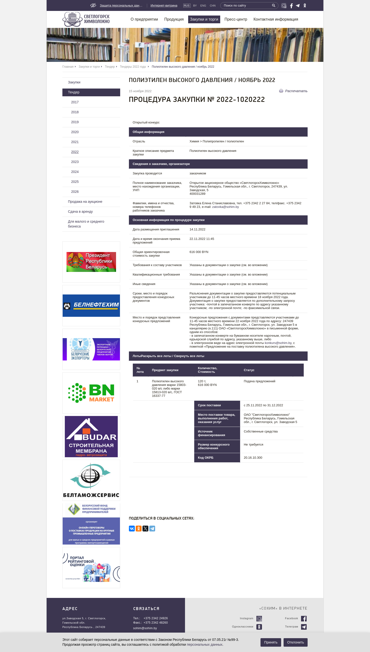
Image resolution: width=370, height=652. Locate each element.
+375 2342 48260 (156, 622)
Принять (271, 642)
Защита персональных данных (121, 5)
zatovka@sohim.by (225, 207)
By (195, 5)
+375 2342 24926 (156, 618)
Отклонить (295, 642)
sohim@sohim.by (145, 628)
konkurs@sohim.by (278, 343)
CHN (213, 5)
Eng (203, 5)
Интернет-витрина (164, 5)
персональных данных (204, 644)
